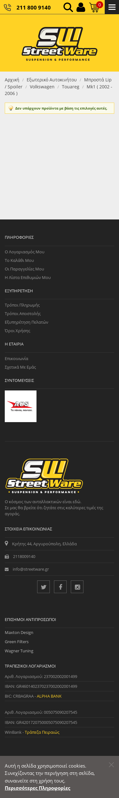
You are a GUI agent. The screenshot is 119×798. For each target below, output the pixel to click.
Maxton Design (19, 632)
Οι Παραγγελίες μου (24, 269)
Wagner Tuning (19, 651)
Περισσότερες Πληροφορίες (37, 788)
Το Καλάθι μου (19, 260)
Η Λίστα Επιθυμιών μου (28, 277)
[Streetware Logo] (59, 43)
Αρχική (12, 80)
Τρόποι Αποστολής (23, 313)
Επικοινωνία (16, 358)
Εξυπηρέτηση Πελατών (26, 322)
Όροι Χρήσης (17, 330)
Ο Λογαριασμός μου (24, 252)
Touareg (70, 87)
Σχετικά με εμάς (20, 367)
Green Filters (17, 641)
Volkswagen (42, 87)
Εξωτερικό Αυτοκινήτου (52, 80)
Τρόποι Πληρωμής (22, 305)
